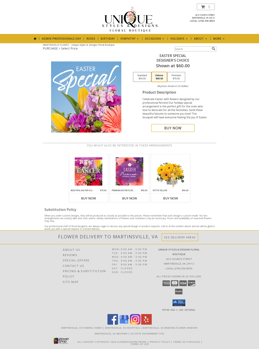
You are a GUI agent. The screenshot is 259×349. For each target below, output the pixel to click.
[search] (213, 49)
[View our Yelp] (146, 323)
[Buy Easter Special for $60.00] (173, 128)
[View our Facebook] (112, 323)
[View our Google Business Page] (124, 323)
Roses (90, 38)
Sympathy (129, 38)
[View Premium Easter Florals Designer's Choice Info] (129, 171)
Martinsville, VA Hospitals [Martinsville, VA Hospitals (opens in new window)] (122, 327)
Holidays (179, 38)
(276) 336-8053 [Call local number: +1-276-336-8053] (206, 20)
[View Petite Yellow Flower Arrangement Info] (170, 171)
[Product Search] (192, 49)
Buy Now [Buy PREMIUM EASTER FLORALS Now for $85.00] (129, 198)
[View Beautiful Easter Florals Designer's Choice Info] (88, 171)
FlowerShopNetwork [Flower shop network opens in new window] (132, 341)
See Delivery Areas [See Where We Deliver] (180, 237)
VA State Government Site (147, 333)
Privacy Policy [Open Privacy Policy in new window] (160, 341)
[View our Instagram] (135, 323)
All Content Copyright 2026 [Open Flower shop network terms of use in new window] (96, 341)
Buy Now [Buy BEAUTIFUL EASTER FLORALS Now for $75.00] (88, 198)
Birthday (108, 38)
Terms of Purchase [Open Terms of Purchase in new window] (186, 341)
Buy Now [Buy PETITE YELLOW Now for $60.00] (170, 198)
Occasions (155, 38)
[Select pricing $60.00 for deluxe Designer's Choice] (159, 77)
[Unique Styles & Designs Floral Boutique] (130, 18)
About (201, 38)
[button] (206, 7)
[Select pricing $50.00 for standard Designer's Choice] (142, 77)
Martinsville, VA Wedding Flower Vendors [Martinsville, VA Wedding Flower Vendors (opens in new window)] (170, 327)
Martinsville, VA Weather (111, 333)
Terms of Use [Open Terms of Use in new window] (140, 343)
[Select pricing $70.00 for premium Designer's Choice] (176, 77)
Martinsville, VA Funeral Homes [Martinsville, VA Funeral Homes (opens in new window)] (81, 327)
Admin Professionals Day (61, 38)
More (219, 38)
